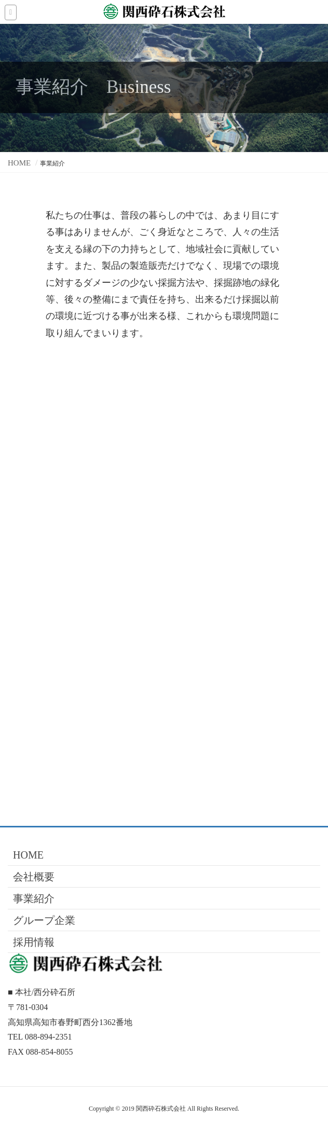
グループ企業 (44, 920)
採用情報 (33, 942)
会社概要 (33, 876)
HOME (28, 855)
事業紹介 (33, 898)
